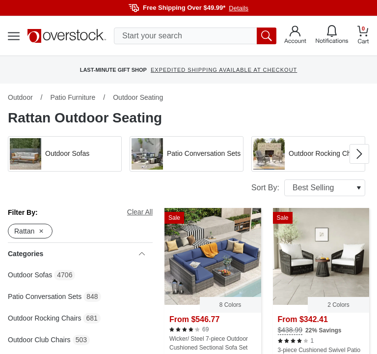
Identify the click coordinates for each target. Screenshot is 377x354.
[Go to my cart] (363, 36)
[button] (65, 154)
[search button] (266, 36)
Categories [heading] (76, 254)
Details (238, 8)
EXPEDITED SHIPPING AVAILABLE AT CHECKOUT (224, 70)
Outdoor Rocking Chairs (44, 318)
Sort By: (308, 187)
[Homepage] (66, 36)
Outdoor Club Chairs (39, 340)
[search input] (195, 36)
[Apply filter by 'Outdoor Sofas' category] (65, 154)
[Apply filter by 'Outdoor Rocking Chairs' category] (308, 154)
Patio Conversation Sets (44, 296)
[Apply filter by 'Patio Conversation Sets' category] (186, 154)
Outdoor (20, 97)
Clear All (140, 212)
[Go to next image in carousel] (359, 154)
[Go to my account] (295, 36)
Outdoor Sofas (30, 275)
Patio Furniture (72, 97)
